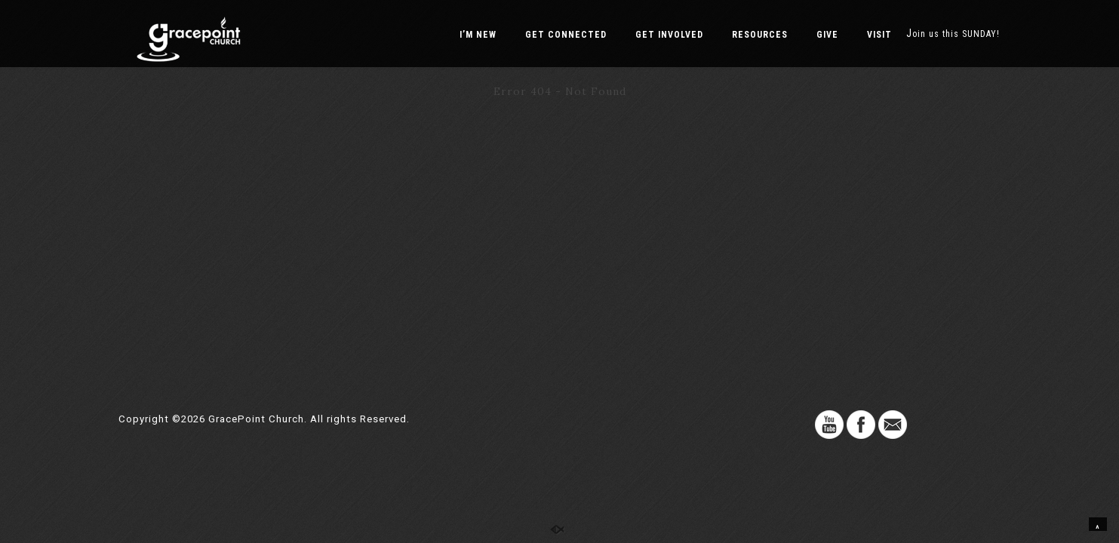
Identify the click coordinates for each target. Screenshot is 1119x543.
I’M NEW (478, 34)
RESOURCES (760, 34)
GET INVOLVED (669, 34)
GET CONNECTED (566, 34)
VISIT (879, 34)
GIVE (827, 34)
